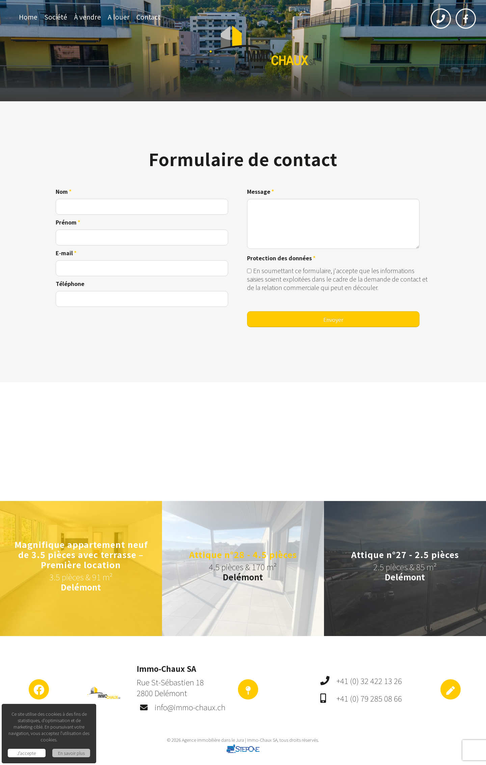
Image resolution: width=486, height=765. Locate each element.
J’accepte (26, 753)
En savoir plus (71, 753)
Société (55, 17)
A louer (119, 17)
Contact (148, 17)
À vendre (87, 17)
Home (28, 17)
